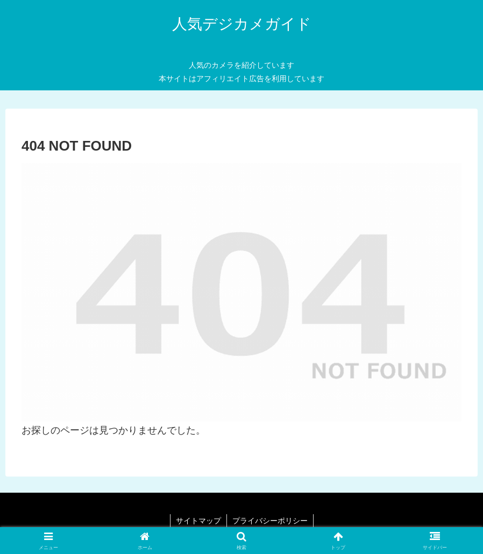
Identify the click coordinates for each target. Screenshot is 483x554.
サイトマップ (198, 520)
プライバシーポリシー (270, 520)
